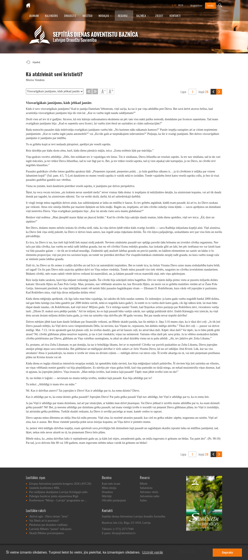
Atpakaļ (36, 62)
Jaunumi (34, 15)
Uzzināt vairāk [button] (152, 552)
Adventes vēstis (149, 492)
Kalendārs (51, 15)
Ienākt (210, 5)
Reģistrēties (196, 5)
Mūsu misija (109, 487)
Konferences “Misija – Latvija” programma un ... (58, 500)
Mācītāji (87, 15)
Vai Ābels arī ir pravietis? (44, 520)
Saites (143, 500)
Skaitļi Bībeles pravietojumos (46, 533)
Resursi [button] (124, 15)
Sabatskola (146, 487)
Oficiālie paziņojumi (114, 500)
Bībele (144, 483)
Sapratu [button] (227, 552)
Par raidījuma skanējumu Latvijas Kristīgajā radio (58, 492)
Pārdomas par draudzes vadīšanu (48, 524)
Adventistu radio (149, 496)
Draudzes (70, 15)
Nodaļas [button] (105, 15)
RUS (180, 5)
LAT (174, 5)
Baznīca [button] (142, 15)
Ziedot (159, 15)
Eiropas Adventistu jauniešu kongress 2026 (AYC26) (60, 483)
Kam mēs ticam (111, 483)
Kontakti (175, 15)
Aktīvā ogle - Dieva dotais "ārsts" (48, 516)
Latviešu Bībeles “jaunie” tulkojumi (50, 529)
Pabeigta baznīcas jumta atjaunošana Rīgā (53, 496)
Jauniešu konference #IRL (44, 487)
